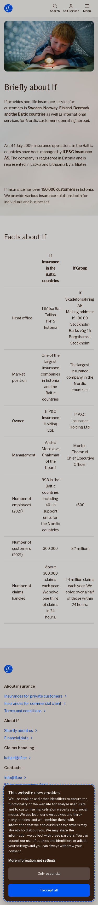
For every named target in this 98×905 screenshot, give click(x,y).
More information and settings (31, 860)
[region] (49, 843)
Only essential (49, 873)
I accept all (49, 890)
